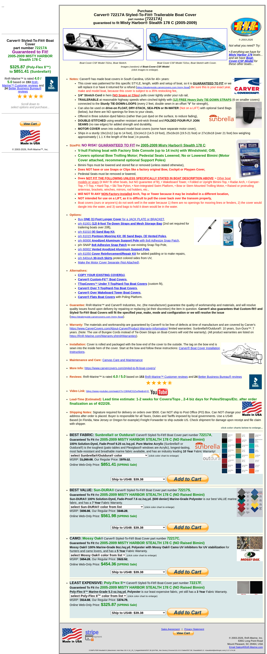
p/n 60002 (113, 249)
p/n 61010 (96, 231)
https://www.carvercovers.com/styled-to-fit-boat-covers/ (119, 368)
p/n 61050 (107, 253)
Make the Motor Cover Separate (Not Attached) (108, 262)
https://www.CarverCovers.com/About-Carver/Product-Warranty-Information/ (119, 328)
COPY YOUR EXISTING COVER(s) (101, 275)
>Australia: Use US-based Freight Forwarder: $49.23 (138, 479)
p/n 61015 (122, 236)
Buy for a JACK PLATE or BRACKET (121, 219)
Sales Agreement (170, 629)
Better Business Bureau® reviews (220, 376)
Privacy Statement (194, 629)
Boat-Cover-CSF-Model (241, 59)
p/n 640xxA (95, 258)
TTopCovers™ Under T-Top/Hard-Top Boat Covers (112, 283)
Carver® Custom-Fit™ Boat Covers (102, 279)
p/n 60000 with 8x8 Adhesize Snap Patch (128, 240)
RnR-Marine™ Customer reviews (166, 376)
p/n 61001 (120, 223)
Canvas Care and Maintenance (122, 360)
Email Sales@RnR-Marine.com (246, 647)
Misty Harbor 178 (240, 54)
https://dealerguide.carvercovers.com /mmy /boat (163, 87)
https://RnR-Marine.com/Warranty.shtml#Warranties (103, 336)
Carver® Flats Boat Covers (96, 297)
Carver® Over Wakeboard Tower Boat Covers (109, 292)
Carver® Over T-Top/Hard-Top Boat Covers (107, 288)
